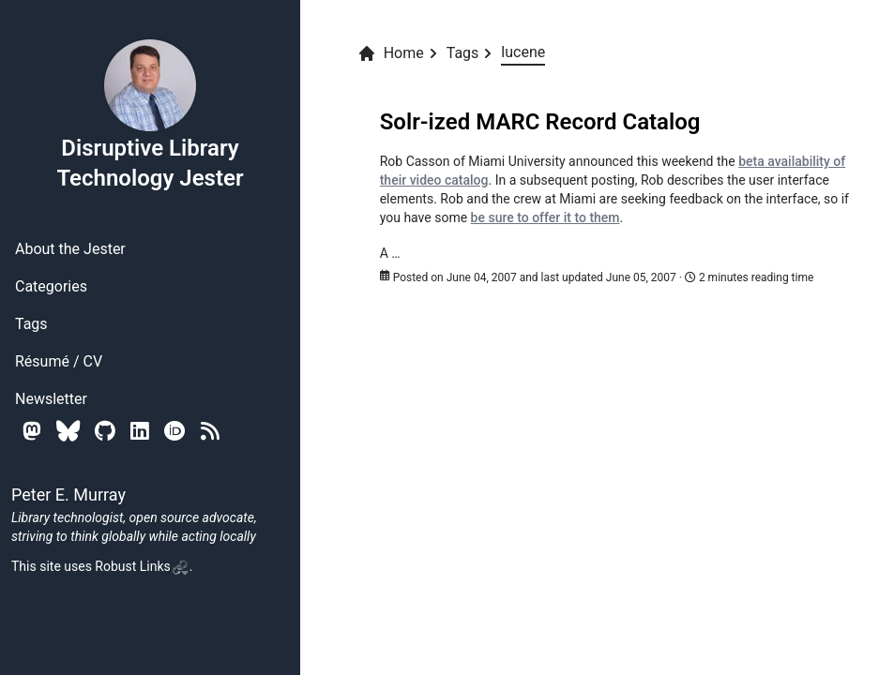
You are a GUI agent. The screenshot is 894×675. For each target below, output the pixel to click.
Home (390, 53)
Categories (51, 286)
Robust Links (142, 566)
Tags (31, 324)
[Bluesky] (68, 431)
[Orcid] (175, 431)
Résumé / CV (58, 361)
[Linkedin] (139, 431)
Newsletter (51, 399)
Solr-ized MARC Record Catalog (540, 122)
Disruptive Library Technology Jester (149, 114)
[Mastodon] (32, 431)
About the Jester (70, 249)
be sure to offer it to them (545, 217)
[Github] (105, 431)
